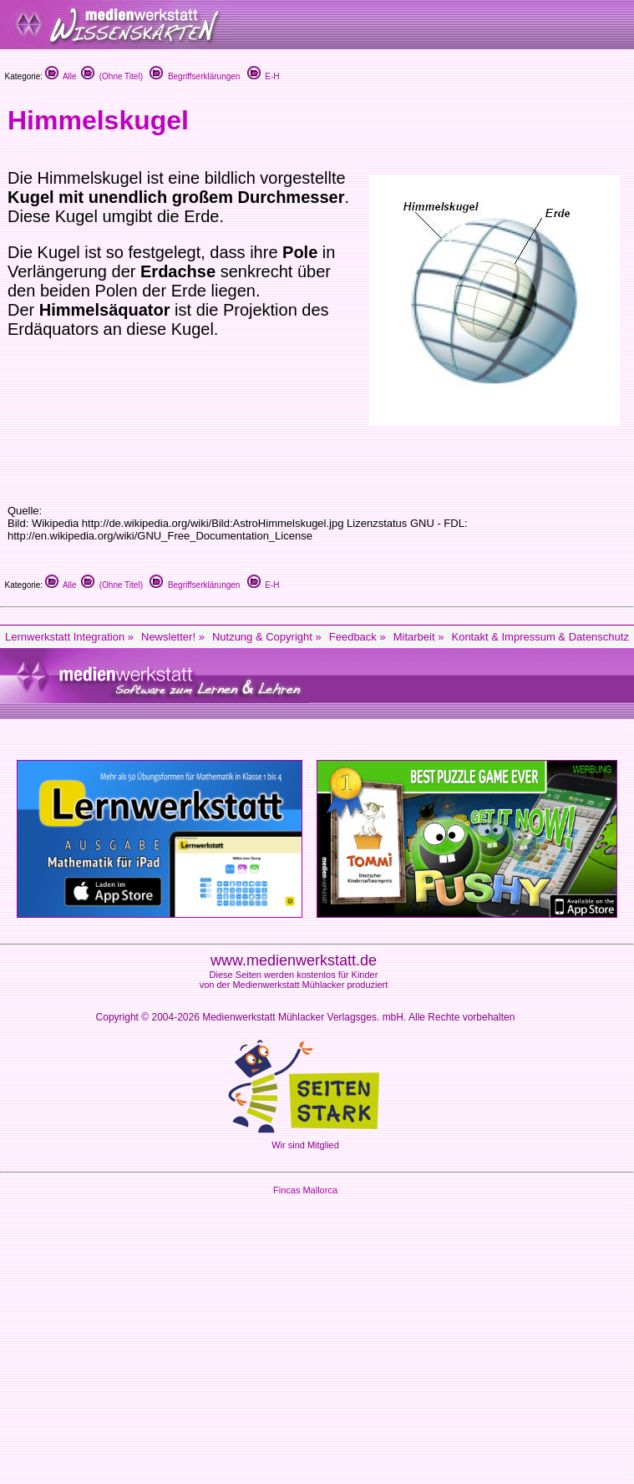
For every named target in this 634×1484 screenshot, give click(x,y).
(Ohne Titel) (112, 76)
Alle (61, 76)
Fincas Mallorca (305, 1190)
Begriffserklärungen (195, 76)
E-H (263, 76)
